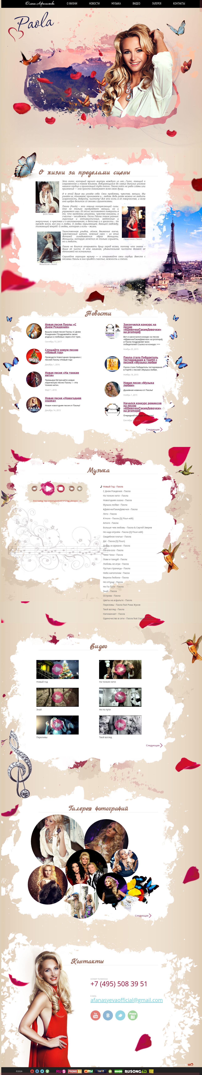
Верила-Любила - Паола (116, 577)
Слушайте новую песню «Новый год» (61, 351)
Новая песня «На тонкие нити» (62, 374)
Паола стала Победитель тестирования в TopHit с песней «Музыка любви (140, 360)
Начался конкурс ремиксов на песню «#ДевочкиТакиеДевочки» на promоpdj (142, 406)
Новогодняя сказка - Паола (117, 500)
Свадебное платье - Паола (117, 536)
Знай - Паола (110, 591)
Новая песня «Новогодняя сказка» (63, 399)
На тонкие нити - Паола (115, 495)
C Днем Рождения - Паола (116, 491)
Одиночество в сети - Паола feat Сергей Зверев (128, 618)
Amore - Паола (110, 522)
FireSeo (189, 1065)
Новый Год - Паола (113, 486)
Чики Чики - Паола (113, 554)
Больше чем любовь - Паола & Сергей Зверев (127, 527)
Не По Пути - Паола (113, 586)
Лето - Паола (110, 513)
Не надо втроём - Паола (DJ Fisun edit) (123, 532)
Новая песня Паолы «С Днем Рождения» (60, 326)
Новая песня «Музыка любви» (138, 384)
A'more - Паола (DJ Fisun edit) (118, 518)
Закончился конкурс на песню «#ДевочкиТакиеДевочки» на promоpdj (142, 328)
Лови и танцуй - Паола (115, 559)
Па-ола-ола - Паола (113, 550)
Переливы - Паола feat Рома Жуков (121, 604)
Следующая (152, 429)
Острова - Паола (111, 595)
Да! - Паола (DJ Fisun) (114, 541)
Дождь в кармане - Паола (116, 545)
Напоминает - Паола (114, 613)
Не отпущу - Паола (113, 582)
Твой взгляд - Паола (113, 609)
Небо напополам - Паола (116, 572)
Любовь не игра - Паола (116, 563)
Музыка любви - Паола (115, 504)
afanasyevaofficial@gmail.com (126, 1000)
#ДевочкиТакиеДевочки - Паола (120, 509)
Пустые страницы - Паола (116, 568)
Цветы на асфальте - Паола (117, 600)
